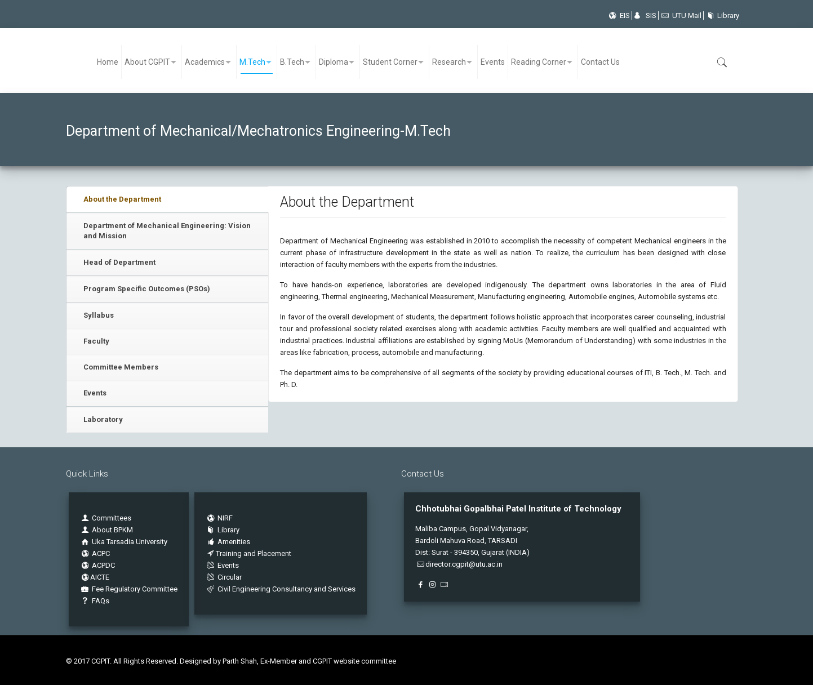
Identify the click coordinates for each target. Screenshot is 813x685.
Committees (111, 518)
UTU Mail (681, 15)
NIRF (225, 518)
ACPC (95, 553)
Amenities (228, 541)
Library (721, 15)
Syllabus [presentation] (98, 315)
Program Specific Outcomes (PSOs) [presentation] (146, 288)
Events (94, 393)
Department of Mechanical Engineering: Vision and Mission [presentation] (167, 230)
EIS (618, 15)
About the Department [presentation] (122, 199)
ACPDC (97, 565)
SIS (645, 15)
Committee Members (120, 367)
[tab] (167, 199)
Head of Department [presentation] (119, 262)
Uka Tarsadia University (123, 541)
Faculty (96, 341)
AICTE (94, 577)
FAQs (94, 601)
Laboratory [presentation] (103, 419)
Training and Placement (248, 553)
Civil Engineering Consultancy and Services (281, 589)
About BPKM (112, 530)
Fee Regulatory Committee (128, 589)
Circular (224, 577)
